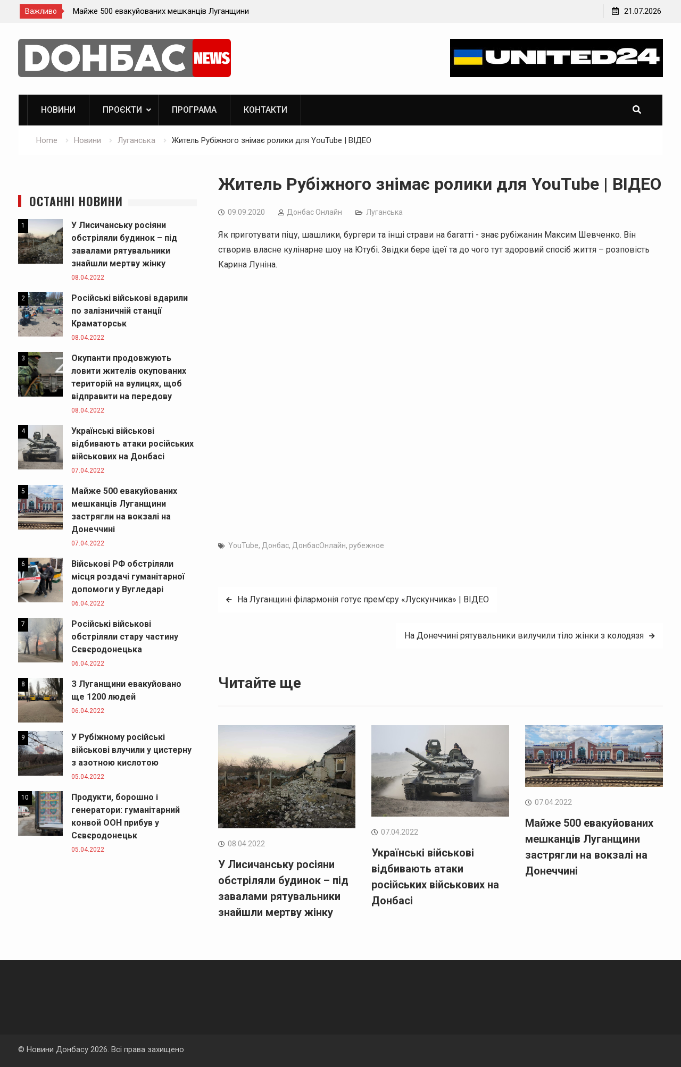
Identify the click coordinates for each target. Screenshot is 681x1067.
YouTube (243, 545)
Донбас (275, 545)
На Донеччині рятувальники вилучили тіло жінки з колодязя (524, 636)
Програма (194, 110)
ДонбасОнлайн (319, 545)
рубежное (366, 545)
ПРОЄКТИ (122, 110)
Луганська (384, 212)
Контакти (265, 110)
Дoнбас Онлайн (314, 212)
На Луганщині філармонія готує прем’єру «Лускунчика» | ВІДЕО (363, 599)
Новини (58, 110)
